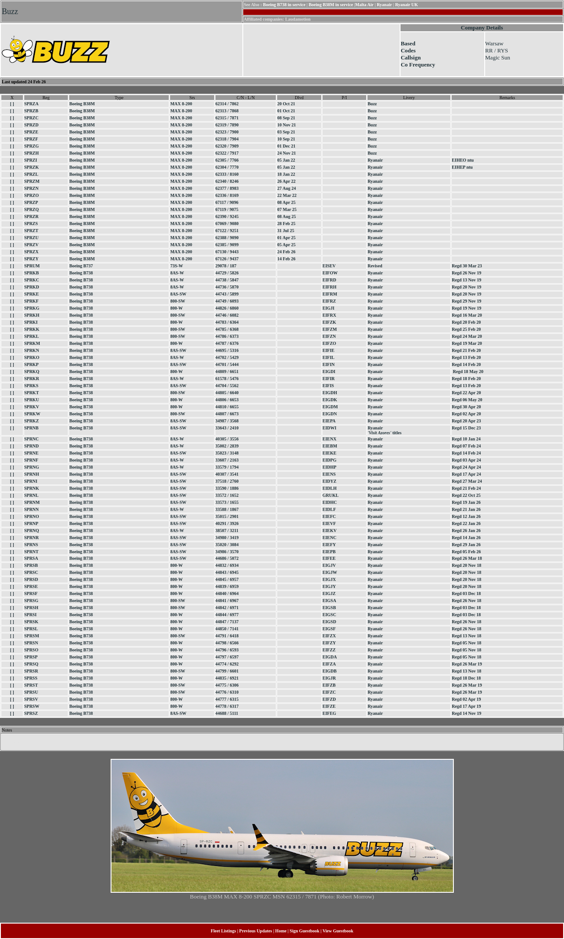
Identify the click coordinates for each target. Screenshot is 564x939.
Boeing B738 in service (284, 4)
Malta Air (364, 4)
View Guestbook (338, 930)
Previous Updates (255, 930)
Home (281, 930)
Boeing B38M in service (330, 4)
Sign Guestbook (304, 930)
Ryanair (384, 4)
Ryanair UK (406, 4)
